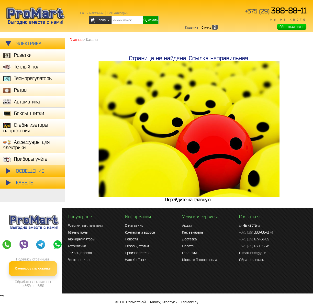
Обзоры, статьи (137, 246)
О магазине (134, 225)
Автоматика (77, 246)
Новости (131, 239)
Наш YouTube (135, 260)
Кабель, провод (80, 253)
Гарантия (189, 253)
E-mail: (253, 253)
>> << (249, 225)
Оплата (188, 246)
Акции (187, 225)
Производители (137, 253)
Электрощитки (79, 260)
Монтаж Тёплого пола (199, 260)
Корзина (192, 27)
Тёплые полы (78, 232)
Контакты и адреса (140, 232)
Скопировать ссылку (33, 268)
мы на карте (286, 19)
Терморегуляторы (81, 239)
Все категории (117, 13)
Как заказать (192, 232)
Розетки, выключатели (85, 225)
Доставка (189, 239)
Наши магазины (91, 13)
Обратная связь (291, 27)
